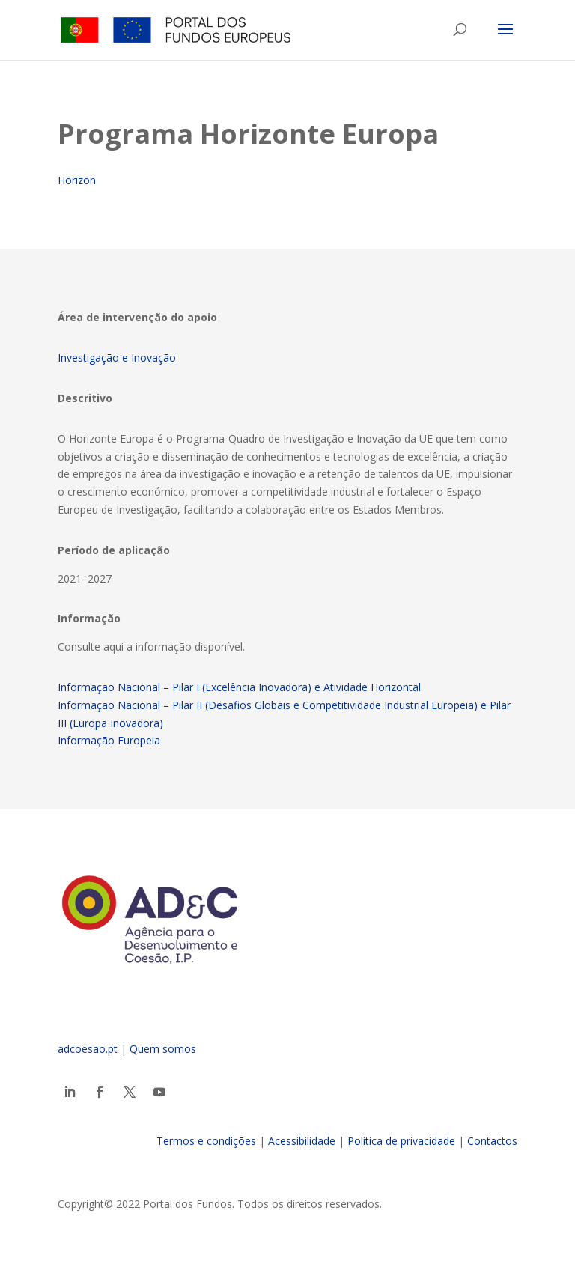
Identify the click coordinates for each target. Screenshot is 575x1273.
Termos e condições (206, 1141)
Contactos (492, 1141)
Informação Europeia (109, 740)
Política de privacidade (401, 1141)
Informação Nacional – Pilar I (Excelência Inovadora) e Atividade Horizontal (239, 687)
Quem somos (163, 1049)
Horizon (77, 180)
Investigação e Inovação (117, 357)
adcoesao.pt (88, 1049)
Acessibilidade (301, 1141)
